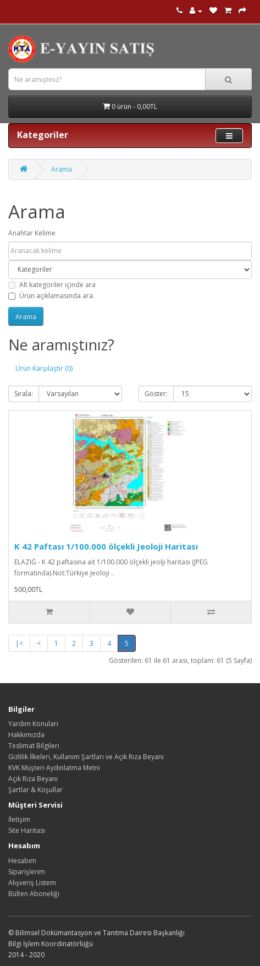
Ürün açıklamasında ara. (51, 295)
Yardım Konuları (33, 723)
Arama (61, 169)
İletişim (19, 819)
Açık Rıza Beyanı (33, 778)
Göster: (156, 393)
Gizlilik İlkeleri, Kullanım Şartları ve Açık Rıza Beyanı (86, 756)
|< (19, 643)
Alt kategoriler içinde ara (52, 284)
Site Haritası (26, 830)
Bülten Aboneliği (33, 893)
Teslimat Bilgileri (33, 745)
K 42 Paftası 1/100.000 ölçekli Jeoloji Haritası (106, 546)
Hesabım (22, 860)
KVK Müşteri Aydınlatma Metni (54, 767)
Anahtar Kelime (32, 233)
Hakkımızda (26, 734)
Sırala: (23, 393)
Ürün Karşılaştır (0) (44, 368)
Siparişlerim (26, 871)
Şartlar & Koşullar (35, 789)
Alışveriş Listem (32, 882)
